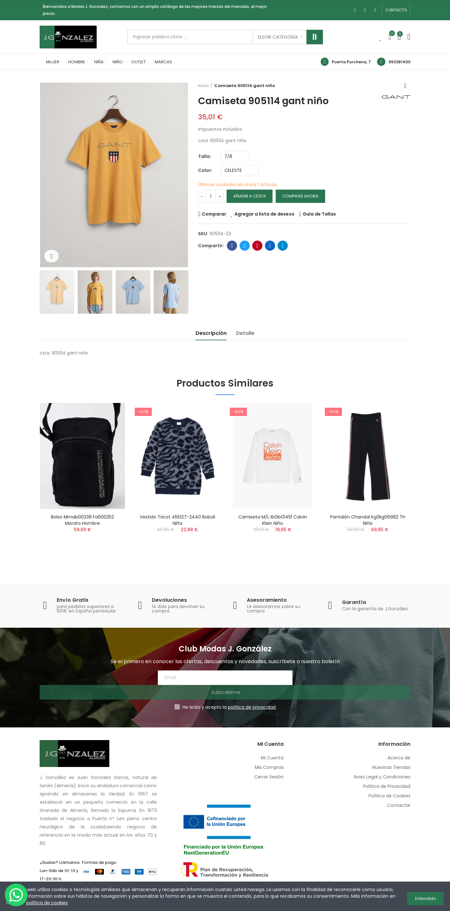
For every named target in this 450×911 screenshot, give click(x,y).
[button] (396, 10)
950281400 (399, 62)
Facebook (232, 246)
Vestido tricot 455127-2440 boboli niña (177, 520)
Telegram (283, 246)
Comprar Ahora (300, 196)
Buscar (314, 37)
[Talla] (234, 156)
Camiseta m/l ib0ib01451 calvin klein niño (272, 520)
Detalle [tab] (245, 333)
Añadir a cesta (249, 196)
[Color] (240, 170)
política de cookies (47, 903)
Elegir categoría (278, 37)
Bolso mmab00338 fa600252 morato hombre (82, 520)
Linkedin (270, 246)
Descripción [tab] (211, 333)
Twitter (245, 246)
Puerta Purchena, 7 (351, 62)
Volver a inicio (407, 86)
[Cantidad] (210, 196)
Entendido (425, 896)
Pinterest (257, 246)
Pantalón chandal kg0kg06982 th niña (367, 520)
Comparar (214, 214)
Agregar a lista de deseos (264, 214)
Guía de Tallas (319, 214)
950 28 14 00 (60, 873)
